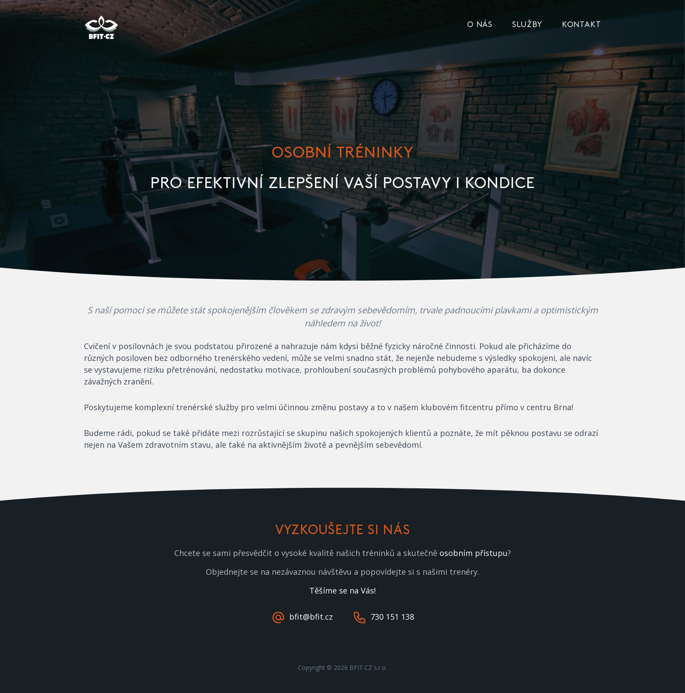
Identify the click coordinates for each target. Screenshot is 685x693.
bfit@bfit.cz (303, 616)
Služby (527, 24)
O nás (480, 24)
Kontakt (581, 24)
